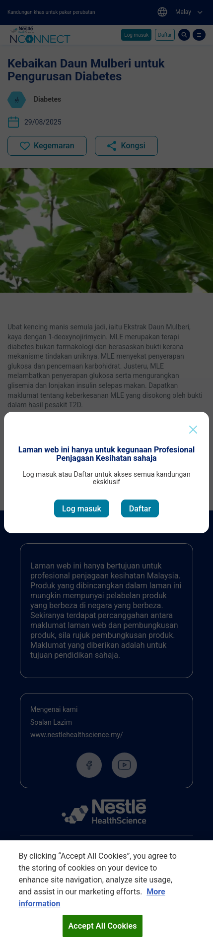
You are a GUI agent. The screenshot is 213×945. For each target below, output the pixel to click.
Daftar (140, 508)
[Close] (193, 430)
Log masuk (81, 508)
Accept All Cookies (102, 930)
